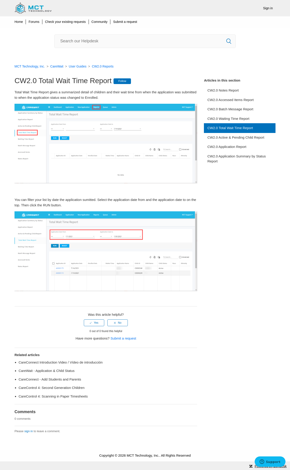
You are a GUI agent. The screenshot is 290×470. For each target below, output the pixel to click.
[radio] (94, 322)
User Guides (78, 66)
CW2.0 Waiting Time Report (228, 119)
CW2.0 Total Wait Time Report (230, 128)
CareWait (56, 66)
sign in (28, 431)
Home (18, 22)
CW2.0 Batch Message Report (230, 109)
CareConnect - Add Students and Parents (50, 379)
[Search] (145, 41)
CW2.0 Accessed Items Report (230, 100)
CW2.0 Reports (103, 66)
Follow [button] (122, 81)
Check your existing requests (65, 22)
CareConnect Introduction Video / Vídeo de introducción (61, 362)
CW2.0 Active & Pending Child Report (235, 137)
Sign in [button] (268, 8)
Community (100, 22)
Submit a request (125, 22)
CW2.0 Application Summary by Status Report (236, 158)
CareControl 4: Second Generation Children (52, 388)
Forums (34, 22)
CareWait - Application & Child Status (47, 371)
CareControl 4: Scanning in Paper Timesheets (53, 396)
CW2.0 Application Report (226, 147)
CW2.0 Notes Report (223, 90)
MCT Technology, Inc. (29, 66)
